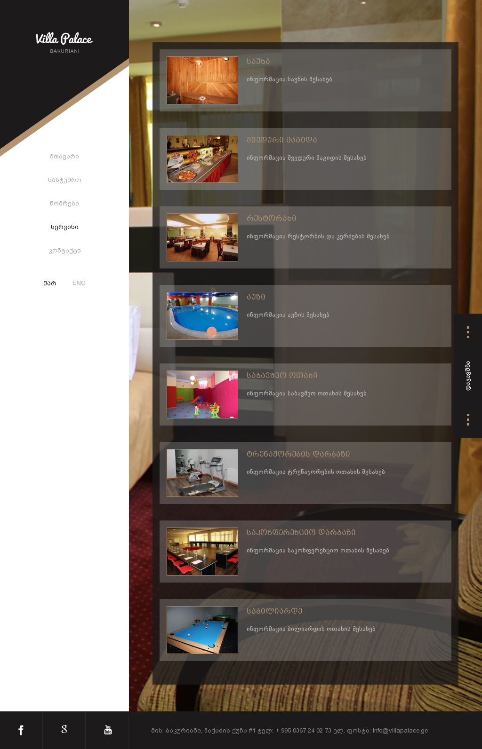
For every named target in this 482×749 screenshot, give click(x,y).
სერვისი (65, 226)
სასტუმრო (64, 179)
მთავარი (64, 156)
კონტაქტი (64, 250)
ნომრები (64, 203)
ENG (79, 282)
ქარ (49, 284)
